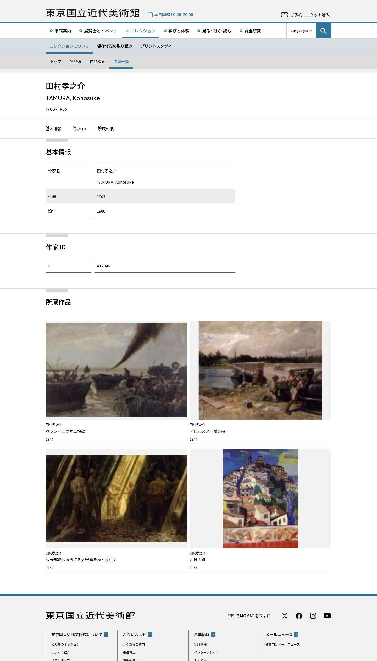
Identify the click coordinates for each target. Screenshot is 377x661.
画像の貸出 (130, 474)
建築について (60, 490)
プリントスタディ (156, 46)
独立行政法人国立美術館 (67, 635)
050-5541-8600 (210, 572)
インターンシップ (206, 466)
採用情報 (200, 458)
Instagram (313, 430)
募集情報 (202, 448)
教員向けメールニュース (282, 458)
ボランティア (60, 474)
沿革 (54, 482)
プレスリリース (62, 527)
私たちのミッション (65, 458)
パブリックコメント (208, 482)
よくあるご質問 (134, 458)
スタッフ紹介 (60, 466)
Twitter (285, 430)
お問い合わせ (134, 448)
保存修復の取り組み (114, 46)
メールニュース (279, 448)
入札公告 (200, 474)
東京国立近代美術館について (76, 448)
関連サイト (112, 635)
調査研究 (252, 30)
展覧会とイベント (101, 30)
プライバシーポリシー (90, 656)
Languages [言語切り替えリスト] (299, 30)
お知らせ (59, 517)
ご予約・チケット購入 (310, 15)
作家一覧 (121, 61)
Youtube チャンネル (327, 430)
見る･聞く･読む (216, 30)
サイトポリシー (60, 656)
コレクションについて (69, 46)
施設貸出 (129, 466)
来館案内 (62, 30)
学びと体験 (178, 30)
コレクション (143, 30)
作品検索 (97, 61)
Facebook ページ (299, 430)
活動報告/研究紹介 (64, 499)
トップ (56, 61)
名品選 (75, 61)
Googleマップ (203, 558)
